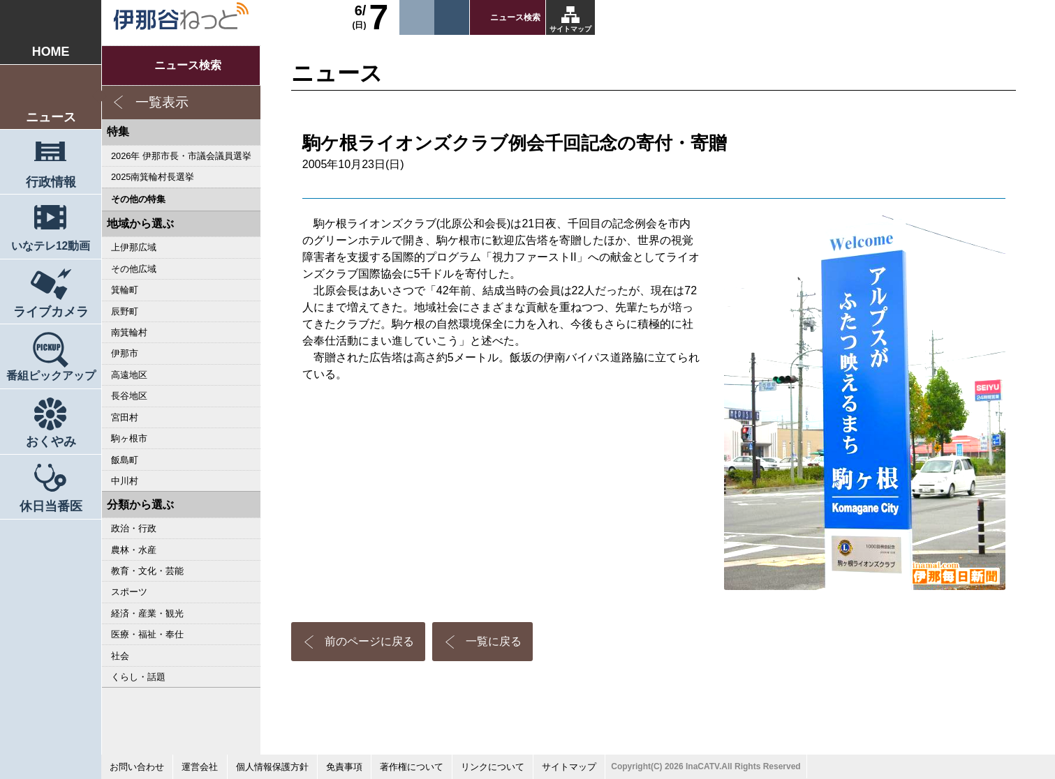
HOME (51, 52)
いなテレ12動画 (50, 246)
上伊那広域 (133, 247)
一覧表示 (162, 102)
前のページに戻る (369, 641)
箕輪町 (124, 290)
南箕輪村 (129, 332)
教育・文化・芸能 (147, 571)
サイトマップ (570, 29)
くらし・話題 (138, 677)
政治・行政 (133, 528)
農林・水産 (133, 550)
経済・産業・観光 (147, 613)
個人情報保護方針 (272, 767)
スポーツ (129, 592)
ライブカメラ (51, 312)
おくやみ (51, 441)
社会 (120, 656)
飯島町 (124, 460)
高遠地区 (129, 375)
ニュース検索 (515, 17)
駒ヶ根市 (129, 438)
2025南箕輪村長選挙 (152, 177)
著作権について (411, 767)
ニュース (51, 117)
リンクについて (492, 767)
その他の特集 (138, 199)
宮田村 (124, 417)
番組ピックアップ (51, 375)
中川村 (124, 481)
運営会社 (200, 767)
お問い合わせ (137, 767)
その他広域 (133, 269)
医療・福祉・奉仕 (147, 634)
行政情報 (51, 182)
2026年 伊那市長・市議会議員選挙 (181, 156)
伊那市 (124, 353)
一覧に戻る (494, 641)
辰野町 (124, 311)
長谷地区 (129, 396)
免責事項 (344, 767)
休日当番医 (51, 506)
